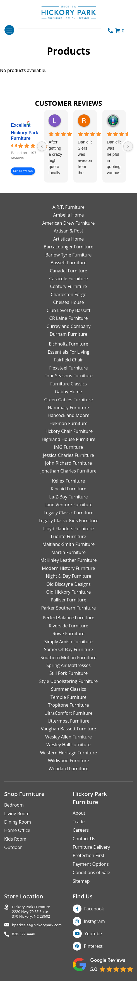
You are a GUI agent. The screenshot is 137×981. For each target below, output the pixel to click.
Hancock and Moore (69, 415)
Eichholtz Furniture (68, 344)
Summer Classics (68, 689)
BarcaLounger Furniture (68, 247)
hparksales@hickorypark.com (37, 925)
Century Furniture (68, 286)
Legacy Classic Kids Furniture (68, 520)
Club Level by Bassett (68, 310)
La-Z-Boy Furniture (68, 497)
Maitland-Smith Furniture (68, 544)
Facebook (94, 909)
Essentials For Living (68, 352)
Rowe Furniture (68, 633)
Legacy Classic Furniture (68, 512)
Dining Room (17, 822)
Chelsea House (68, 302)
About (79, 813)
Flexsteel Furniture (68, 368)
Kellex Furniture (68, 481)
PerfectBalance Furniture (68, 617)
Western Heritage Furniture (68, 752)
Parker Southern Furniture (68, 608)
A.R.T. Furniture (68, 207)
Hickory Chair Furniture (68, 431)
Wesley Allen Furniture (68, 737)
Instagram (94, 921)
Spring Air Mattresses (68, 665)
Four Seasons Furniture (68, 375)
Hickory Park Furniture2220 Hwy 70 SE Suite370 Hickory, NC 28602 (31, 911)
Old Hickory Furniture (68, 592)
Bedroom (14, 805)
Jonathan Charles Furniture (68, 471)
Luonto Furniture (68, 536)
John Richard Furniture (68, 463)
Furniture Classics (68, 384)
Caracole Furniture (68, 278)
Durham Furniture (68, 334)
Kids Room (15, 839)
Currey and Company (69, 326)
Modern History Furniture (68, 568)
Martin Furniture (68, 552)
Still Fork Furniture (68, 673)
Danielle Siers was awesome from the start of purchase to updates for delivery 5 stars (85, 158)
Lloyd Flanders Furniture (68, 528)
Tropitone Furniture (68, 705)
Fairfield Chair (68, 360)
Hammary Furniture (68, 407)
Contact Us (84, 838)
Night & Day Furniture (68, 576)
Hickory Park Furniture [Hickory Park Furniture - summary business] (24, 135)
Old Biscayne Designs (68, 584)
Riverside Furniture (68, 626)
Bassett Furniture (68, 262)
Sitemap (81, 881)
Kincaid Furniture (68, 488)
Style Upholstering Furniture (68, 681)
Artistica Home (68, 239)
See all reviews (23, 170)
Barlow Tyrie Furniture (68, 255)
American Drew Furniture (68, 223)
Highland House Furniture (68, 439)
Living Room (17, 813)
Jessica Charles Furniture (68, 455)
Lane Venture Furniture (68, 504)
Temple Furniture (68, 697)
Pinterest (93, 946)
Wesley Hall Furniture (68, 744)
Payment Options (91, 864)
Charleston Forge (68, 294)
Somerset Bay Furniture (68, 649)
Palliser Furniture (68, 600)
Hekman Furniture (68, 423)
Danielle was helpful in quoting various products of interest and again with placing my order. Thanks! (114, 158)
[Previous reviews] (42, 146)
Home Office (17, 830)
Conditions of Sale (91, 872)
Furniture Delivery (91, 847)
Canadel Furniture (68, 271)
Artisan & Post (68, 231)
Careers (81, 830)
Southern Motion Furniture (68, 657)
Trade (79, 821)
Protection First (89, 855)
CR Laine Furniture (68, 318)
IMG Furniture (68, 447)
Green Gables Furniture (68, 399)
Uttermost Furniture (68, 721)
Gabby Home (68, 391)
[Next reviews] (128, 146)
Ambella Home (68, 215)
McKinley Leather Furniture (68, 560)
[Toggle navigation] (9, 30)
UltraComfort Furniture (68, 713)
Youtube (93, 933)
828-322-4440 (23, 934)
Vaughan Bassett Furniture (68, 728)
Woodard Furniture (68, 768)
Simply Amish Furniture (68, 641)
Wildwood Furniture (68, 760)
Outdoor (13, 847)
